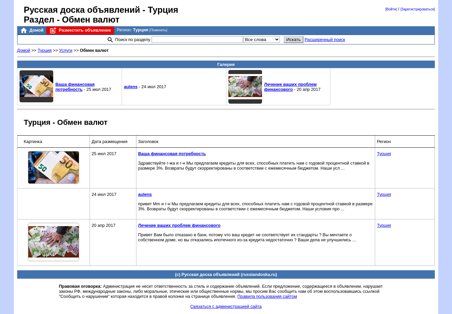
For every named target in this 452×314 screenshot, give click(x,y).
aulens (131, 86)
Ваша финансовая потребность (75, 87)
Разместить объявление (80, 30)
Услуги (65, 50)
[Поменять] (158, 30)
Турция (45, 50)
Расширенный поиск (324, 39)
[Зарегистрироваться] (417, 9)
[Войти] (391, 9)
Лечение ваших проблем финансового (290, 87)
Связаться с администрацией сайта (226, 306)
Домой (31, 30)
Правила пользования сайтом (267, 296)
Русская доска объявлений (82, 9)
